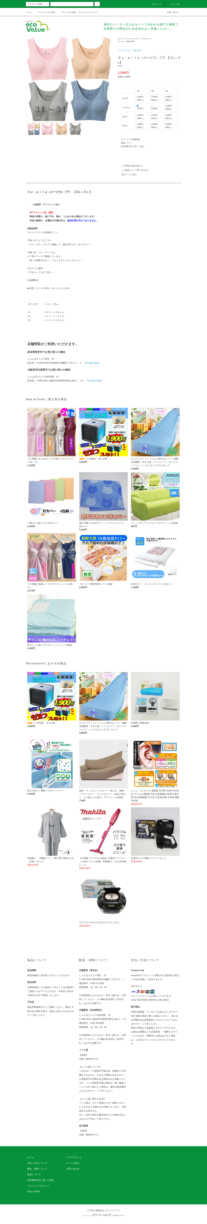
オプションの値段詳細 (130, 139)
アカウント (155, 4)
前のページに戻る (127, 174)
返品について (126, 143)
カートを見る (73, 1163)
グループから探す (67, 12)
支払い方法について (37, 1163)
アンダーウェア (133, 39)
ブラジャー (147, 39)
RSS (29, 1191)
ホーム (29, 12)
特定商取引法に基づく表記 (132, 146)
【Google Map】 (92, 363)
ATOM (37, 1191)
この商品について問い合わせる (133, 170)
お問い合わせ (170, 12)
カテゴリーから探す (44, 12)
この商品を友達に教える (130, 166)
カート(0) (173, 4)
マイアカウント (74, 1157)
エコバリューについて (88, 12)
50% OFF (130, 41)
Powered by (103, 1216)
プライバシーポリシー (38, 1186)
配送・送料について (37, 1168)
